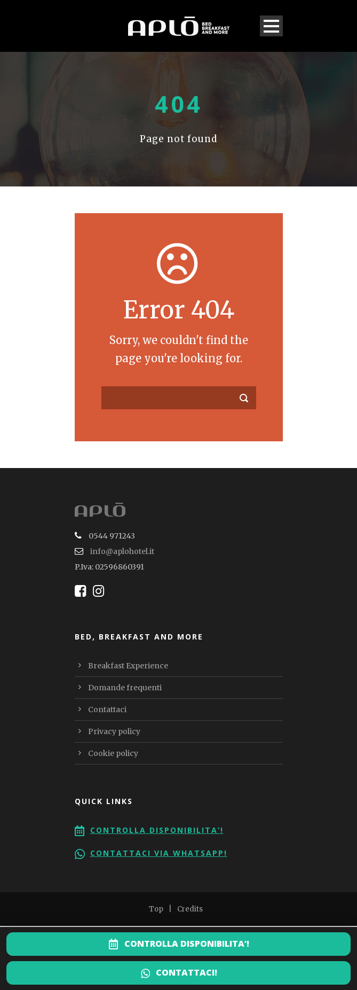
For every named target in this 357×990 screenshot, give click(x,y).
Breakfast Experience (128, 666)
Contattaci (107, 709)
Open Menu (271, 25)
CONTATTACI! (186, 972)
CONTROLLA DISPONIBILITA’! (186, 943)
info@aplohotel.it (122, 551)
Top (156, 909)
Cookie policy (113, 753)
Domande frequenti (125, 687)
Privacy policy (114, 731)
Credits (190, 909)
